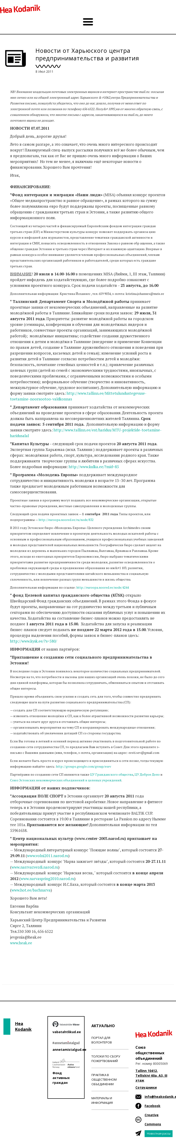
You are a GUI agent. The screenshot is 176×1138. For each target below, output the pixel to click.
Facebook (152, 1106)
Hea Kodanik (23, 1026)
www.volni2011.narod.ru (47, 855)
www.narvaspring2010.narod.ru (47, 878)
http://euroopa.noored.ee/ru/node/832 (66, 519)
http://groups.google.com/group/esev (83, 766)
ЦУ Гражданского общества (111, 774)
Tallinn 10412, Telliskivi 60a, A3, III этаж (151, 1075)
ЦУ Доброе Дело (147, 774)
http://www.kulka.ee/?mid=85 (94, 466)
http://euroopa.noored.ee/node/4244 (102, 587)
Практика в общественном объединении (104, 1079)
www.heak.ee (21, 942)
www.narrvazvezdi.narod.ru (34, 867)
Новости (18, 961)
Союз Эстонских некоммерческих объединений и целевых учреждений (65, 780)
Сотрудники (146, 1087)
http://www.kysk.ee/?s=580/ (33, 641)
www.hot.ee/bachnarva (31, 890)
